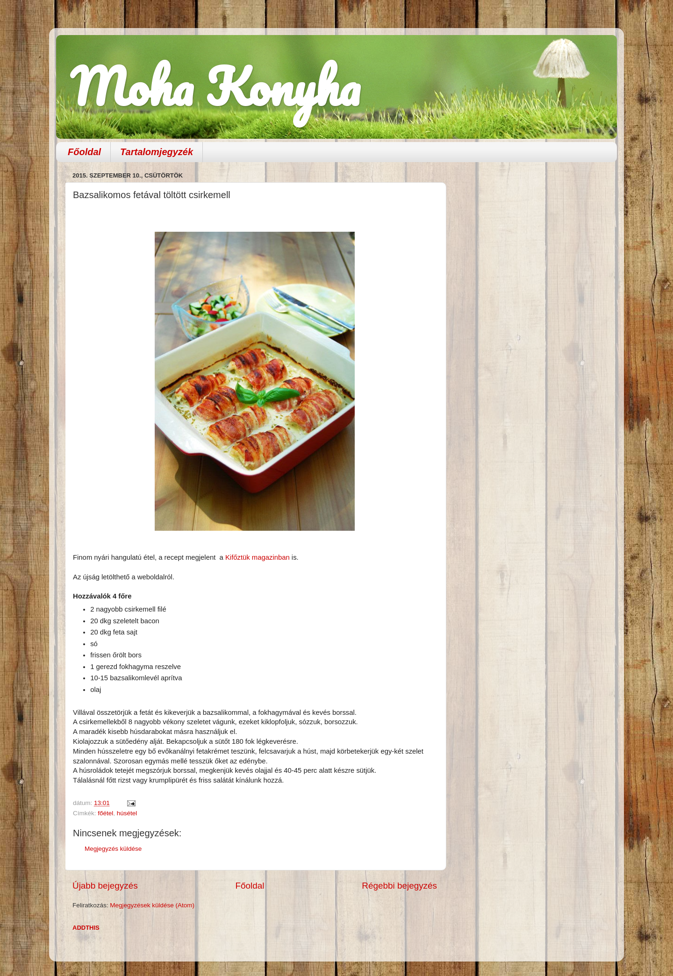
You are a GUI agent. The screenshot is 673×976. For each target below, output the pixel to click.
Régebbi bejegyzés (399, 886)
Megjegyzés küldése (113, 848)
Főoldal (84, 152)
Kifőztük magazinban (257, 557)
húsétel (127, 813)
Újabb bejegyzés (105, 886)
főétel (105, 813)
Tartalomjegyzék (156, 152)
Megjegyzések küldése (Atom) (152, 905)
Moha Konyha (215, 86)
